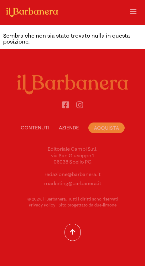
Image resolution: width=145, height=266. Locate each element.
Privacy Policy (42, 204)
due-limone (105, 204)
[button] (133, 12)
